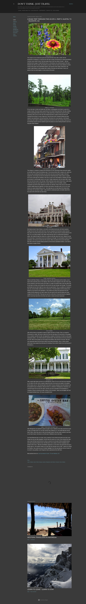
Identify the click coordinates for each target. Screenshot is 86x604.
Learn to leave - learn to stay (40, 589)
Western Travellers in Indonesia (42, 537)
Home (19, 10)
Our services (34, 10)
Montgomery (15, 29)
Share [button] (14, 16)
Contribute (42, 10)
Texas (14, 34)
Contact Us (49, 10)
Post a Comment (33, 591)
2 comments (32, 539)
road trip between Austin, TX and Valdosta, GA (48, 453)
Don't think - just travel (34, 3)
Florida (14, 24)
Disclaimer (55, 10)
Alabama (15, 21)
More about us (26, 10)
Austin (14, 23)
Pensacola (15, 32)
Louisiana (15, 27)
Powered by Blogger (43, 600)
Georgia (14, 26)
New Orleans (15, 31)
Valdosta (15, 35)
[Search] (71, 3)
